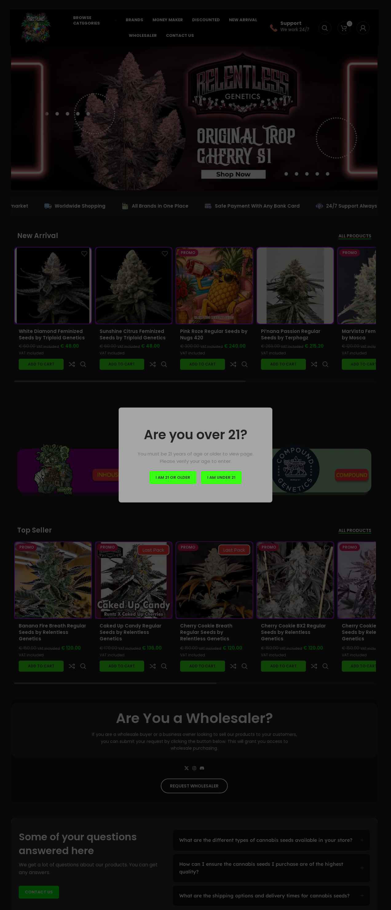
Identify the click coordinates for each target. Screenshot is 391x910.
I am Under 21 (221, 477)
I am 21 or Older (173, 477)
